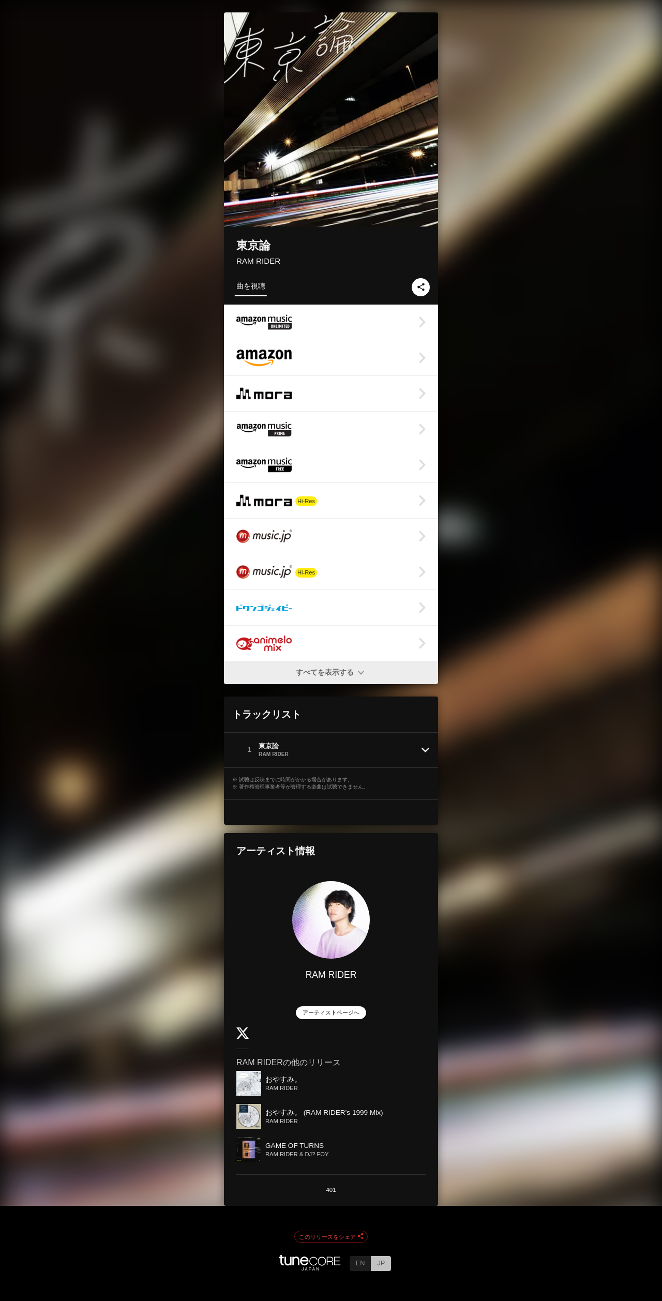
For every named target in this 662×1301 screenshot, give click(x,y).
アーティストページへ (331, 1012)
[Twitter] (242, 1036)
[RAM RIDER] (331, 920)
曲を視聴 (250, 286)
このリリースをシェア (331, 1237)
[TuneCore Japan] (310, 1267)
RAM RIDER (258, 260)
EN (360, 1263)
